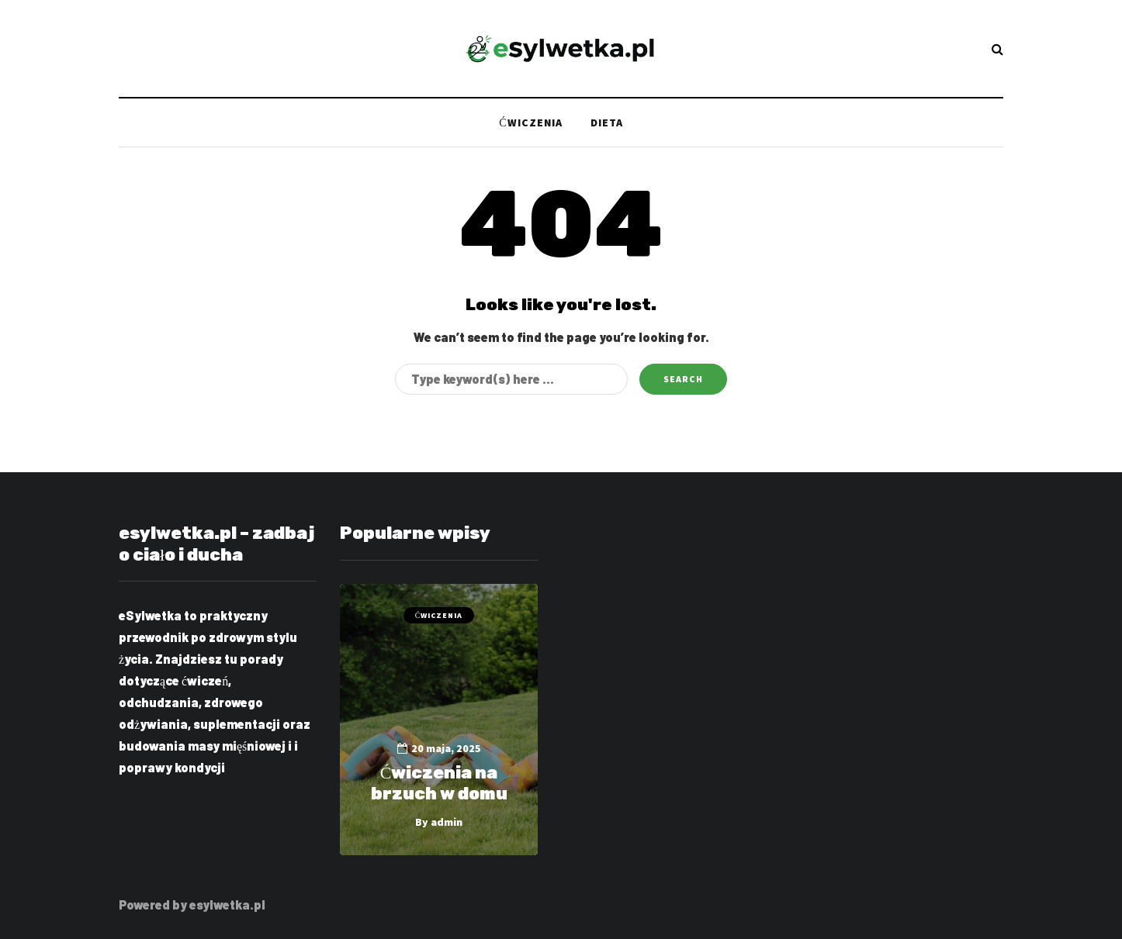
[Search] (511, 379)
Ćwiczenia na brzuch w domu (439, 783)
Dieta (606, 122)
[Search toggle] (997, 48)
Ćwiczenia (530, 122)
